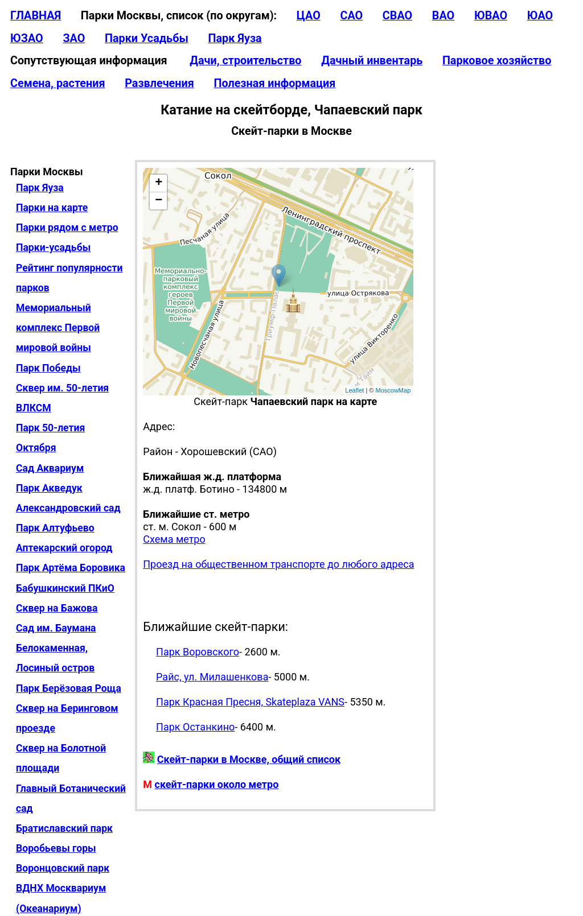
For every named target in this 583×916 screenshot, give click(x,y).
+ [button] (158, 183)
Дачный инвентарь (371, 60)
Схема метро (174, 539)
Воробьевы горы (56, 848)
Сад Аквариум (50, 468)
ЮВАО (490, 15)
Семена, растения (57, 83)
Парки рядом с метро (67, 227)
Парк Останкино (195, 727)
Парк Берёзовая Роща (68, 688)
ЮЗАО (26, 38)
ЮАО (540, 15)
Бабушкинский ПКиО (65, 588)
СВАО (397, 15)
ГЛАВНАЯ (35, 15)
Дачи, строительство (245, 60)
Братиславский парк (64, 828)
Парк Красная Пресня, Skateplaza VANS (250, 702)
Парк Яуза (234, 38)
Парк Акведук (49, 488)
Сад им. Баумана (56, 628)
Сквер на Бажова (56, 608)
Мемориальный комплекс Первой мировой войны (58, 327)
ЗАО (74, 38)
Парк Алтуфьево (55, 528)
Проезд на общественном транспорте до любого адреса (278, 564)
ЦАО (309, 15)
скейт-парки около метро (217, 784)
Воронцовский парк (62, 868)
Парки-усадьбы (53, 247)
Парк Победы (48, 368)
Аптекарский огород (64, 548)
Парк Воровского (197, 652)
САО (351, 15)
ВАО (443, 15)
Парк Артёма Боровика (70, 567)
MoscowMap (393, 390)
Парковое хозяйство (497, 60)
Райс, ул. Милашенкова (212, 677)
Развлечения (159, 83)
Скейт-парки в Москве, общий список (248, 759)
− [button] (158, 200)
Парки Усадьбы (146, 38)
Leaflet (354, 390)
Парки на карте (52, 207)
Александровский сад (68, 508)
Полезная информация (274, 83)
